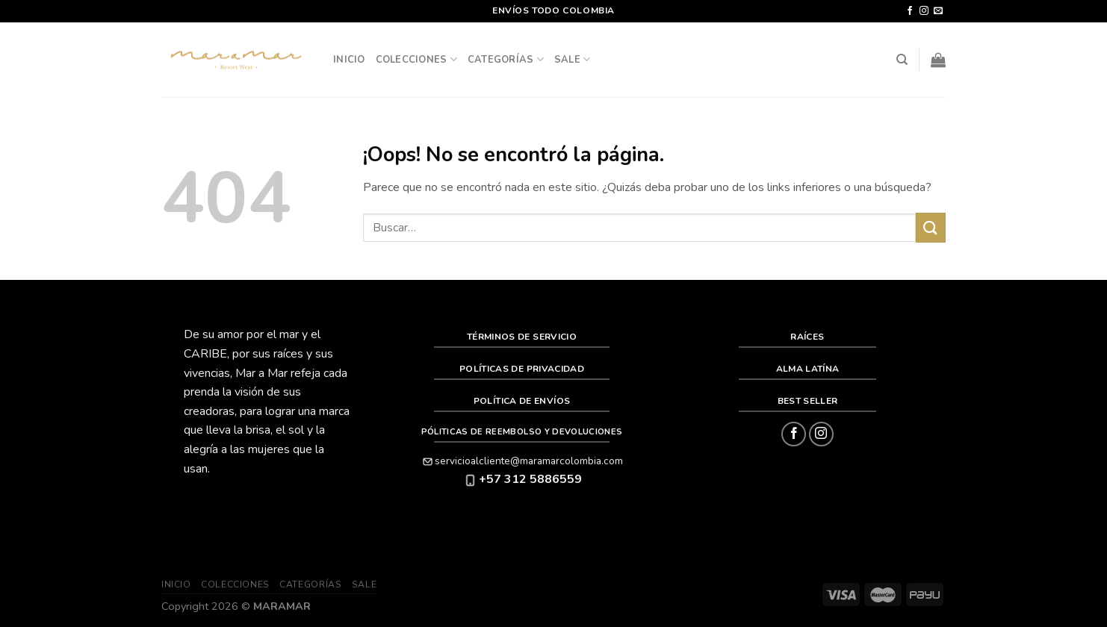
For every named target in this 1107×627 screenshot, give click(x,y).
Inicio (349, 59)
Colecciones (416, 59)
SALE (572, 59)
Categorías (506, 59)
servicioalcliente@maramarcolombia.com (522, 461)
